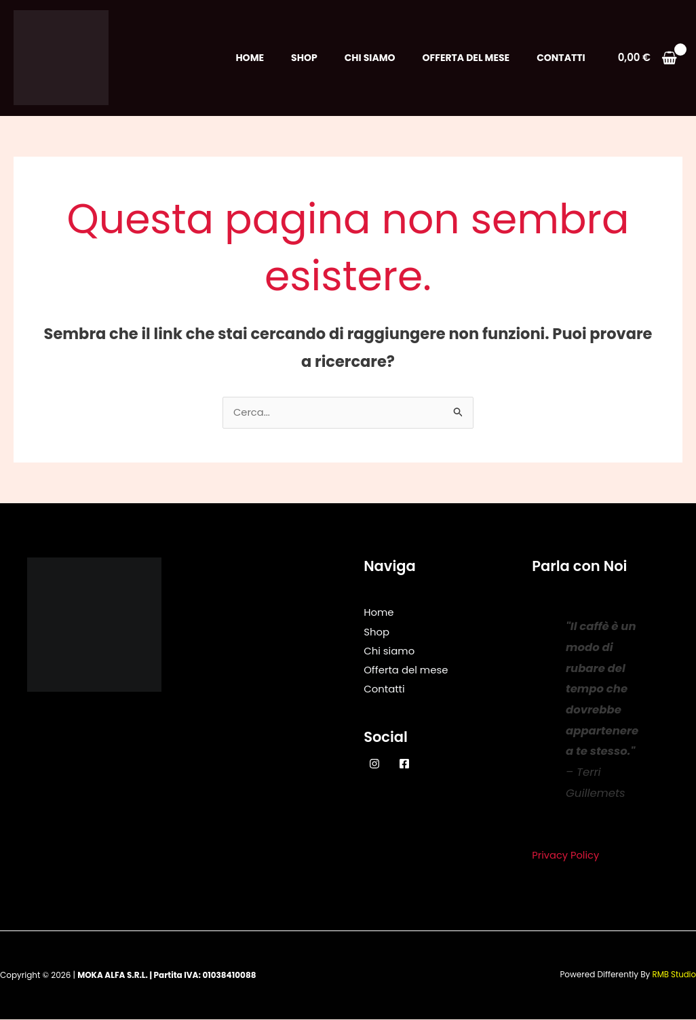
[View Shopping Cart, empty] (647, 58)
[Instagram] (374, 763)
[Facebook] (404, 763)
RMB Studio (673, 975)
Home (249, 57)
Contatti (561, 57)
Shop (304, 57)
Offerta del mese (466, 57)
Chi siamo (370, 57)
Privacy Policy (566, 856)
